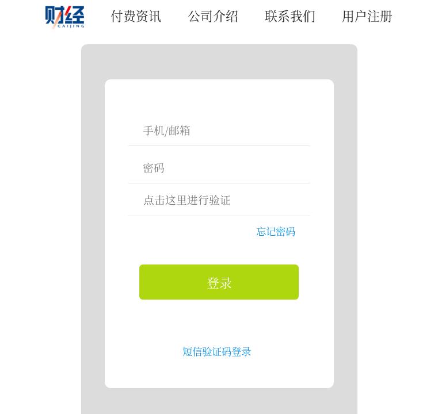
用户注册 (367, 15)
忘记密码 (275, 231)
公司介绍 (213, 15)
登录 (219, 282)
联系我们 (290, 15)
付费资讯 (136, 15)
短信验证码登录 (216, 351)
